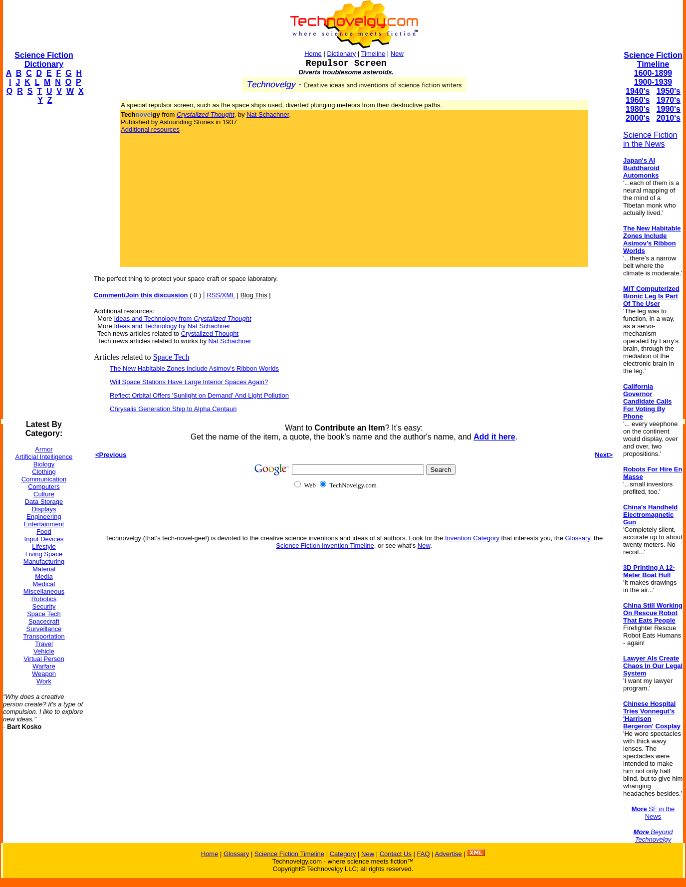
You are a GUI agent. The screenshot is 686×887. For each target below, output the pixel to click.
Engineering (43, 516)
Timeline (373, 53)
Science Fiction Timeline (653, 59)
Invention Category (472, 538)
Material (43, 569)
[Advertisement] (43, 262)
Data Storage (44, 501)
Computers (44, 486)
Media (43, 576)
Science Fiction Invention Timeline (325, 545)
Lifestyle (44, 546)
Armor (43, 449)
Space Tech (44, 614)
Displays (43, 509)
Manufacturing (43, 561)
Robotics (44, 599)
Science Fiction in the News (650, 139)
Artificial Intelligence (44, 456)
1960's (638, 100)
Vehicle (43, 651)
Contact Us (396, 854)
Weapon (44, 673)
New (397, 53)
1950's (669, 91)
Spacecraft (43, 621)
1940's (638, 91)
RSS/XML (221, 295)
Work (43, 681)
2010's (669, 118)
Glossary (577, 538)
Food (43, 531)
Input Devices (44, 539)
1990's (669, 109)
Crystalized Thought (209, 333)
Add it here (494, 437)
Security (44, 606)
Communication (43, 479)
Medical (44, 584)
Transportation (43, 636)
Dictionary (341, 53)
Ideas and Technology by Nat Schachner (172, 326)
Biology (44, 464)
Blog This (253, 295)
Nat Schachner (267, 114)
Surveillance (44, 629)
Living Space (43, 554)
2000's (638, 118)
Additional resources (150, 129)
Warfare (43, 666)
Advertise (448, 854)
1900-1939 (653, 82)
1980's (638, 109)
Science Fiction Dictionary (43, 59)
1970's (669, 100)
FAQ (423, 854)
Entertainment (44, 524)
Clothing (44, 471)
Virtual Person (43, 659)
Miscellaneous (43, 591)
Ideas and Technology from (182, 318)
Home (313, 53)
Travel (44, 644)
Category (343, 854)
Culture (43, 494)
